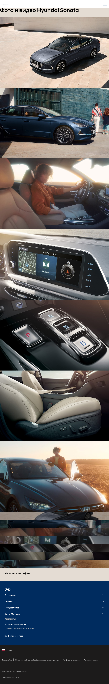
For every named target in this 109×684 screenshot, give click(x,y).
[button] (7, 589)
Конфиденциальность (71, 660)
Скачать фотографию (16, 573)
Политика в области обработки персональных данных (37, 660)
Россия (7, 650)
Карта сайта (7, 660)
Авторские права (91, 660)
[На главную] (5, 4)
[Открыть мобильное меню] (105, 4)
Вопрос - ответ (14, 636)
